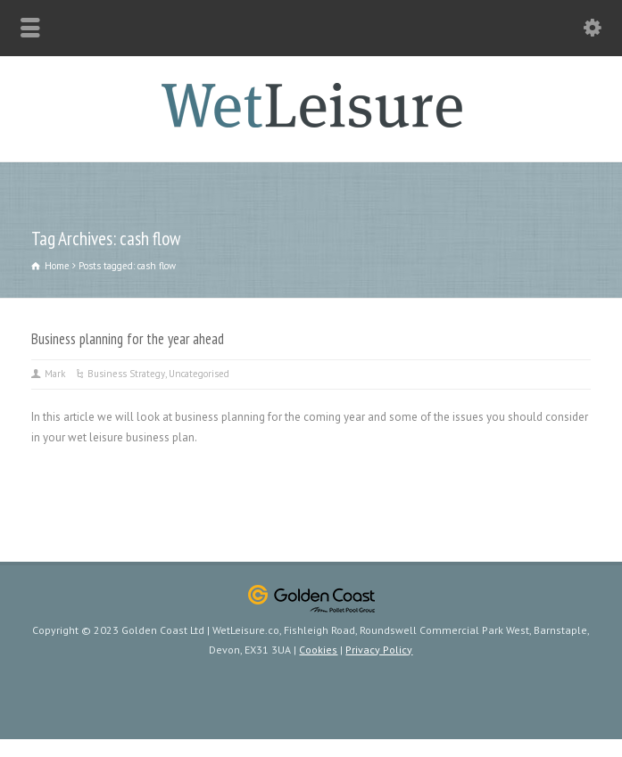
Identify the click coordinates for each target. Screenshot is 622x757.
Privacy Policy (378, 649)
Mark (55, 373)
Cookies (318, 649)
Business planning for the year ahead (127, 339)
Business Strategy (126, 373)
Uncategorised (199, 373)
